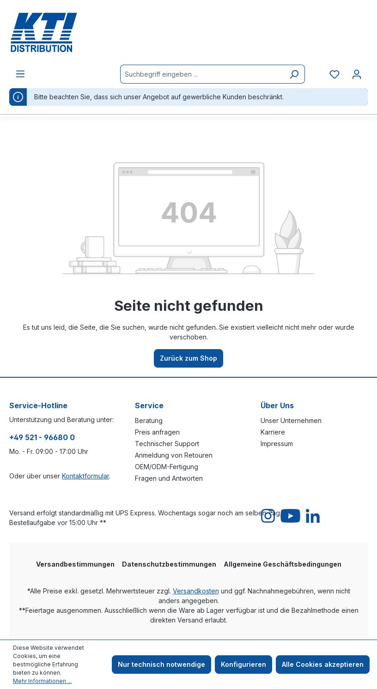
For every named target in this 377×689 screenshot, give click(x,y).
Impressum (277, 443)
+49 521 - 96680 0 (42, 437)
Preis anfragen (157, 432)
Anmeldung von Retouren (174, 455)
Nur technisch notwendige (161, 664)
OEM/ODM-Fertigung (166, 467)
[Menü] (20, 74)
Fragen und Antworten (169, 478)
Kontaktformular (85, 476)
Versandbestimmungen (75, 564)
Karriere (273, 432)
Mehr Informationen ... (42, 680)
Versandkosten (196, 591)
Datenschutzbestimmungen (169, 564)
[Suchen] (294, 74)
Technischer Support (167, 443)
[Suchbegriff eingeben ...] (202, 74)
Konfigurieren (243, 664)
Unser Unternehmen (291, 420)
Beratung (149, 420)
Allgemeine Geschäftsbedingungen (282, 564)
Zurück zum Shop (188, 358)
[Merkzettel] (334, 74)
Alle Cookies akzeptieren (323, 664)
